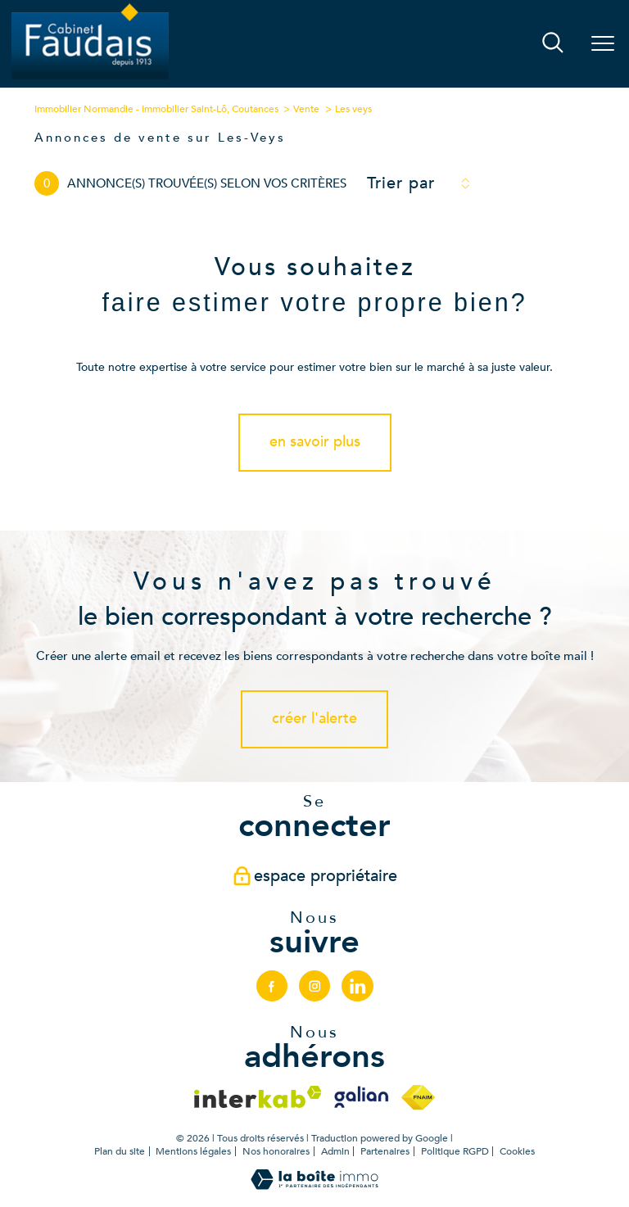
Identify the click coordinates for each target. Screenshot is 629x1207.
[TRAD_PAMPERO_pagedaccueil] (90, 78)
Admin (335, 1151)
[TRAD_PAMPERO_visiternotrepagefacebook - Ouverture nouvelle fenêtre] (271, 985)
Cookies (517, 1152)
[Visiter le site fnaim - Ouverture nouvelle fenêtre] (418, 1097)
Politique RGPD (455, 1151)
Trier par (401, 183)
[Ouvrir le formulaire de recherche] (552, 44)
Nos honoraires (276, 1151)
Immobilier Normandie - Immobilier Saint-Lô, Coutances (156, 108)
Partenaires (385, 1151)
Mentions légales (193, 1151)
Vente (306, 108)
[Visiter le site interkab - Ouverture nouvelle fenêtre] (258, 1097)
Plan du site (119, 1151)
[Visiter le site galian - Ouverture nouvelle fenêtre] (361, 1097)
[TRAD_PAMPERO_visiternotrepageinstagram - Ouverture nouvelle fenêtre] (314, 985)
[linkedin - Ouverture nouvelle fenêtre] (357, 985)
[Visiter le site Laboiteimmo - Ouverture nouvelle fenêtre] (314, 1186)
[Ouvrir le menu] (603, 44)
